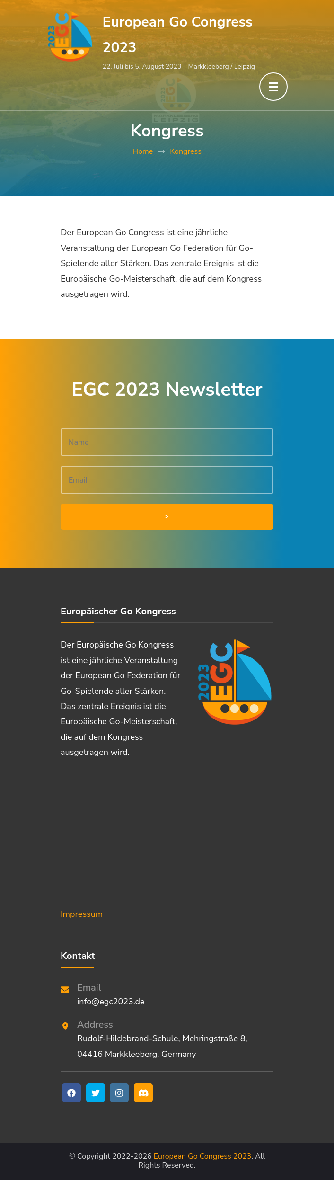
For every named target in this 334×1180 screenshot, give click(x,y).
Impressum (82, 914)
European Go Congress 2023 (202, 1156)
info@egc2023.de (111, 1001)
